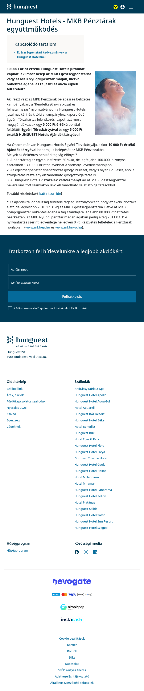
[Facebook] (77, 551)
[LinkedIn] (95, 551)
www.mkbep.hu (37, 227)
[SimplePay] (72, 607)
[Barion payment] (72, 594)
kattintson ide (50, 193)
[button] (131, 7)
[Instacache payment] (72, 620)
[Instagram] (86, 551)
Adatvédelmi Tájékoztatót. (71, 308)
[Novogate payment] (72, 582)
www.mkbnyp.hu (68, 227)
